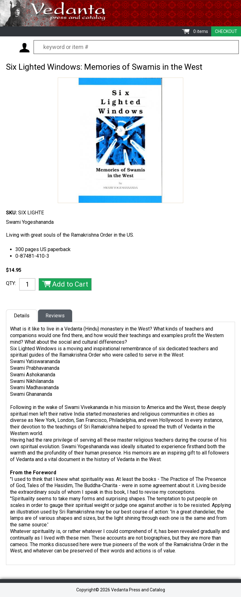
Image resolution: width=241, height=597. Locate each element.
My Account (24, 47)
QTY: (11, 283)
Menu (9, 47)
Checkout (226, 31)
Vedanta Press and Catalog (120, 13)
